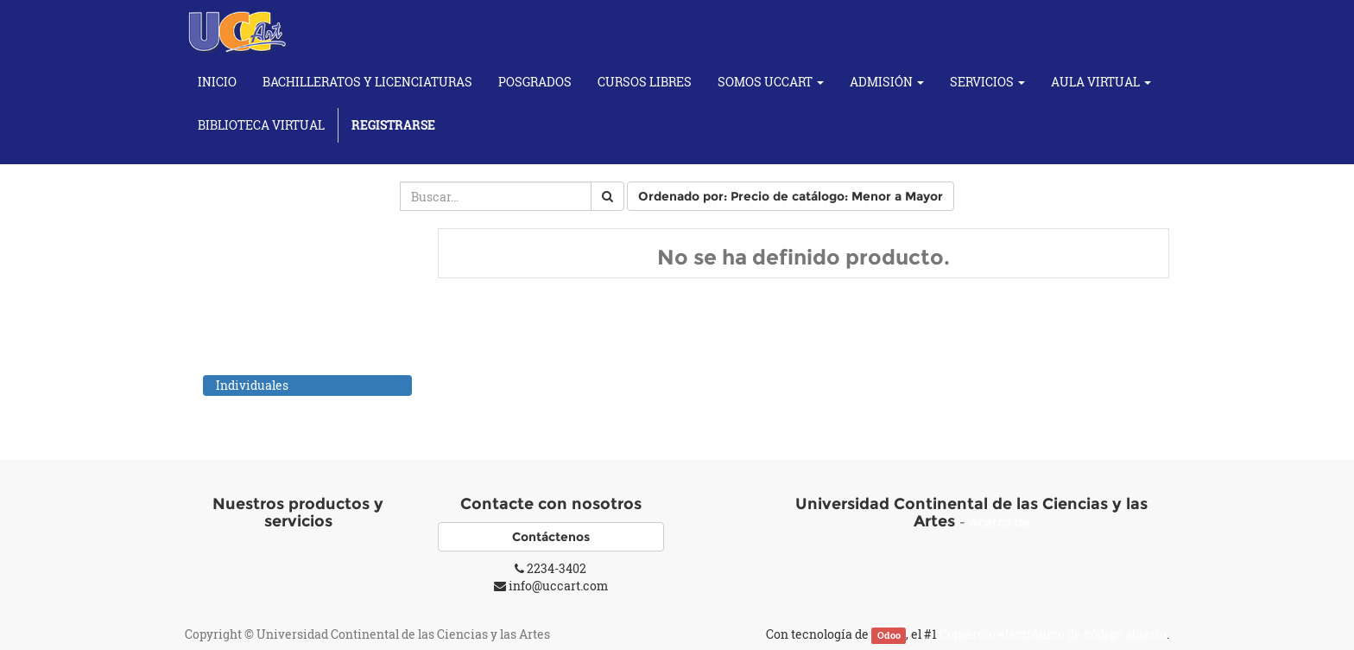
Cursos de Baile (242, 319)
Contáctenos (551, 537)
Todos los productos (254, 252)
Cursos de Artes (243, 297)
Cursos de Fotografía (257, 342)
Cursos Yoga (233, 407)
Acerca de (999, 522)
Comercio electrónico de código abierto (1053, 634)
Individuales (252, 385)
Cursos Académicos (255, 274)
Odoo (889, 635)
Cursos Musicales (249, 364)
